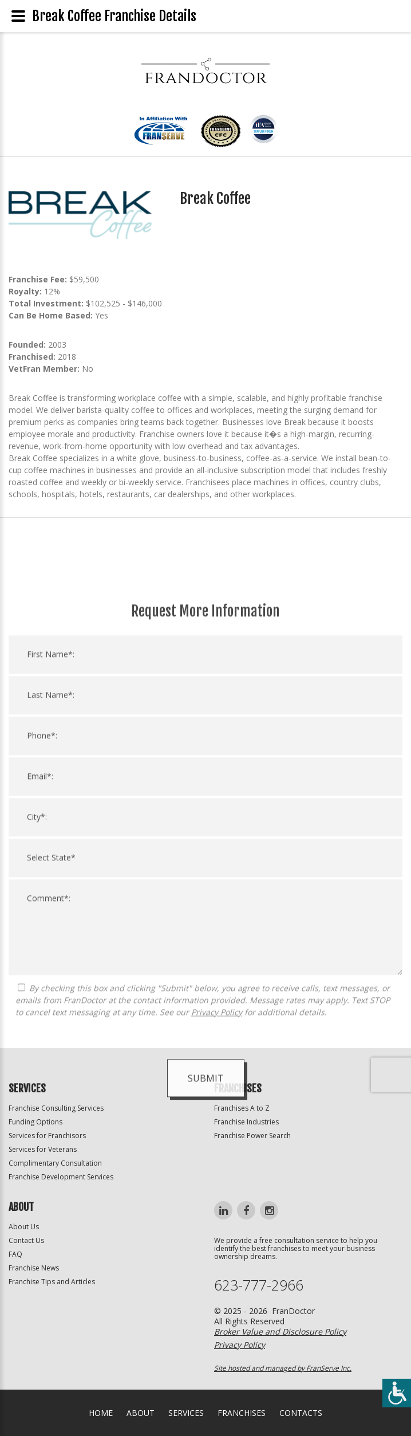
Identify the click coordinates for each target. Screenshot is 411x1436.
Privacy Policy (216, 1236)
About (141, 1412)
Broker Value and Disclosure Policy (280, 1331)
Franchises (242, 1412)
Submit (206, 1302)
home (101, 1412)
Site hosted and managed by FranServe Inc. (282, 1368)
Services (186, 1412)
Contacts (300, 1412)
